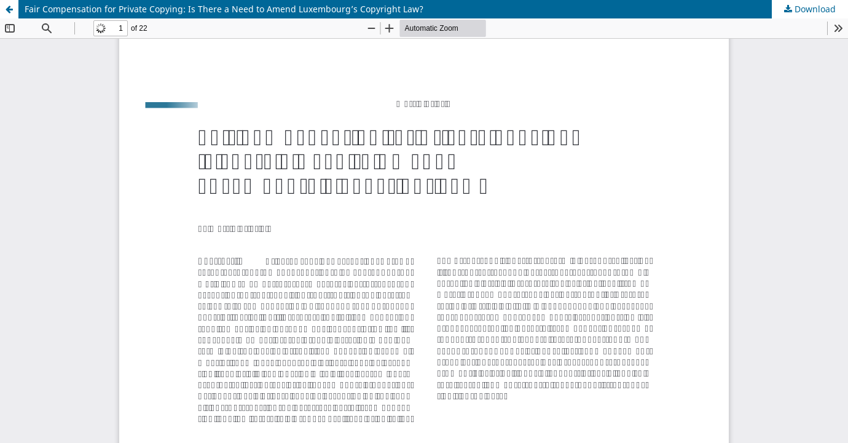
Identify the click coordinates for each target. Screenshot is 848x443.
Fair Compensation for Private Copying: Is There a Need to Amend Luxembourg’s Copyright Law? (224, 9)
